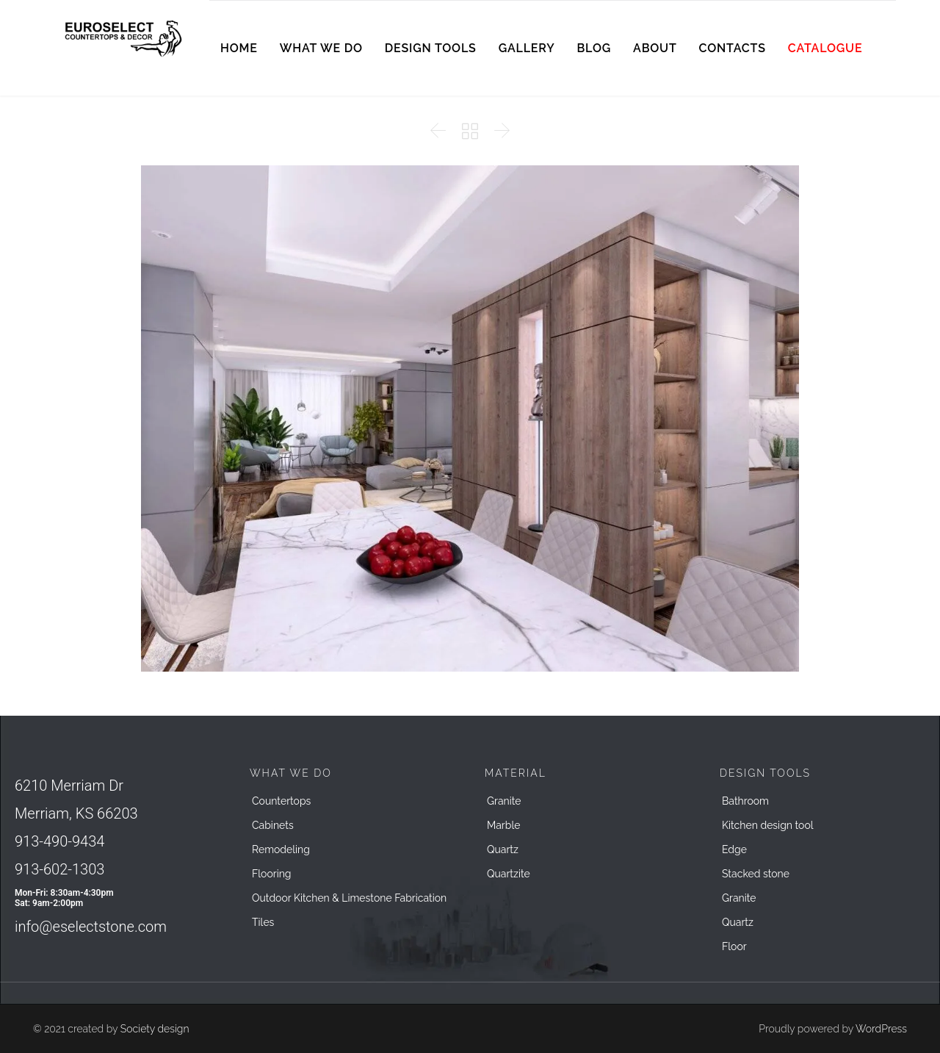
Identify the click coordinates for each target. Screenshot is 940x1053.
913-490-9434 (59, 841)
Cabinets (273, 825)
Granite (504, 801)
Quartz (502, 849)
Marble (503, 825)
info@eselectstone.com (91, 926)
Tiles (263, 922)
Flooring (272, 874)
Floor (734, 946)
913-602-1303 (59, 869)
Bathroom (745, 801)
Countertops (281, 801)
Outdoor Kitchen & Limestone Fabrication (349, 898)
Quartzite (508, 874)
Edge (734, 849)
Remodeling (281, 849)
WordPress (881, 1029)
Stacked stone (755, 874)
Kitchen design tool (768, 825)
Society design (154, 1029)
